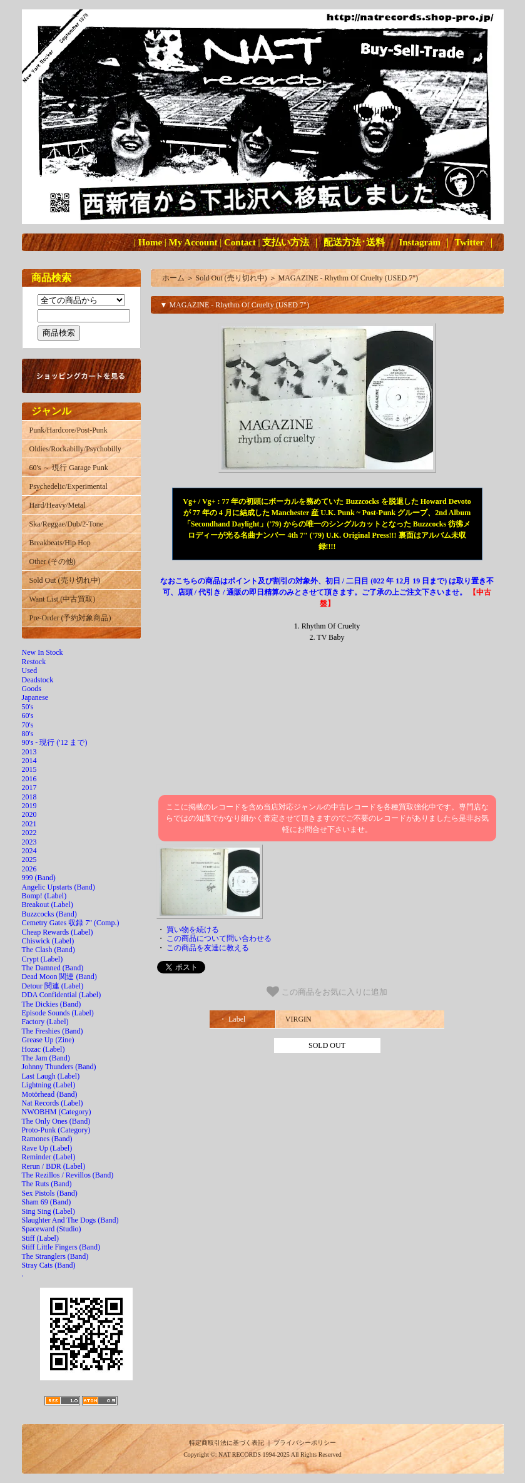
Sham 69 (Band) (46, 1202)
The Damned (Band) (53, 967)
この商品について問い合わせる (219, 938)
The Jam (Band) (46, 1058)
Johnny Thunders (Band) (59, 1066)
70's (28, 725)
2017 (29, 787)
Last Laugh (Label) (51, 1076)
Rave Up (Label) (47, 1148)
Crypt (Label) (42, 959)
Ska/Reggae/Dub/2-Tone (66, 524)
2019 (29, 805)
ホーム (173, 278)
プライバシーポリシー (304, 1442)
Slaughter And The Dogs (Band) (70, 1220)
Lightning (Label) (49, 1084)
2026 (29, 869)
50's (28, 706)
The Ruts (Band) (47, 1183)
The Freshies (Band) (52, 1031)
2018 (29, 797)
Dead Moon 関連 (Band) (59, 976)
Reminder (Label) (49, 1156)
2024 (29, 850)
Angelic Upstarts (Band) (58, 887)
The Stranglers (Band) (55, 1256)
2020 (29, 814)
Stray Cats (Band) (49, 1265)
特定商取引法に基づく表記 (226, 1442)
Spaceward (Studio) (51, 1228)
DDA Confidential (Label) (61, 994)
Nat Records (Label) (52, 1103)
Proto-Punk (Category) (56, 1130)
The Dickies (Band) (51, 1004)
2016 (29, 778)
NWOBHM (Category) (56, 1111)
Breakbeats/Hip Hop (60, 542)
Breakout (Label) (47, 904)
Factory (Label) (45, 1021)
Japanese (35, 697)
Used (30, 670)
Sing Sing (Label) (48, 1211)
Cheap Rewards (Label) (57, 932)
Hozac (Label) (43, 1049)
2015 (29, 769)
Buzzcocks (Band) (49, 914)
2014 (29, 760)
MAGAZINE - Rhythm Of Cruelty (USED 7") (348, 278)
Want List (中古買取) (62, 599)
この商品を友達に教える (207, 947)
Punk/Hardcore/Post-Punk (68, 430)
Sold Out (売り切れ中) (65, 580)
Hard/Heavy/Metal (57, 505)
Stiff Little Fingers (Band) (61, 1247)
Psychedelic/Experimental (68, 486)
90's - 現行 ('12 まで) (55, 742)
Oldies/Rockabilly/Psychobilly (75, 448)
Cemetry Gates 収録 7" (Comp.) (71, 922)
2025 (29, 859)
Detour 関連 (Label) (53, 986)
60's (28, 715)
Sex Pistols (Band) (50, 1193)
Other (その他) (52, 561)
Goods (31, 688)
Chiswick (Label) (48, 940)
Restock (34, 661)
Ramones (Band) (47, 1138)
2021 (29, 823)
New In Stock (42, 652)
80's (28, 733)
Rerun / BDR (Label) (54, 1166)
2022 (29, 832)
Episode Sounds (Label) (58, 1012)
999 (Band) (39, 877)
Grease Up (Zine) (48, 1039)
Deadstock (38, 679)
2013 (29, 751)
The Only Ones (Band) (56, 1121)
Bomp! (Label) (44, 895)
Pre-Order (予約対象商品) (70, 617)
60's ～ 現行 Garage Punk (68, 467)
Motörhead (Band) (50, 1094)
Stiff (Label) (40, 1238)
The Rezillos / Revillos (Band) (68, 1175)
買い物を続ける (192, 929)
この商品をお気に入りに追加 (327, 991)
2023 (29, 842)
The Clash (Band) (48, 949)
